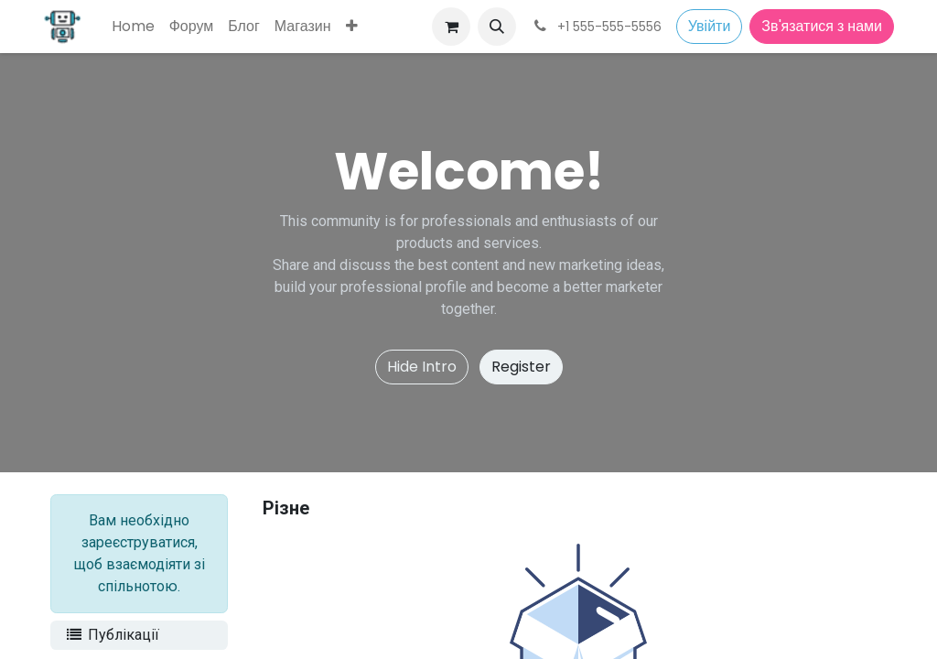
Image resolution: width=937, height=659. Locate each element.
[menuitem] (133, 26)
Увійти (709, 26)
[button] (497, 26)
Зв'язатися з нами (821, 26)
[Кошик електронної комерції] (451, 26)
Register (521, 366)
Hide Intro (422, 366)
